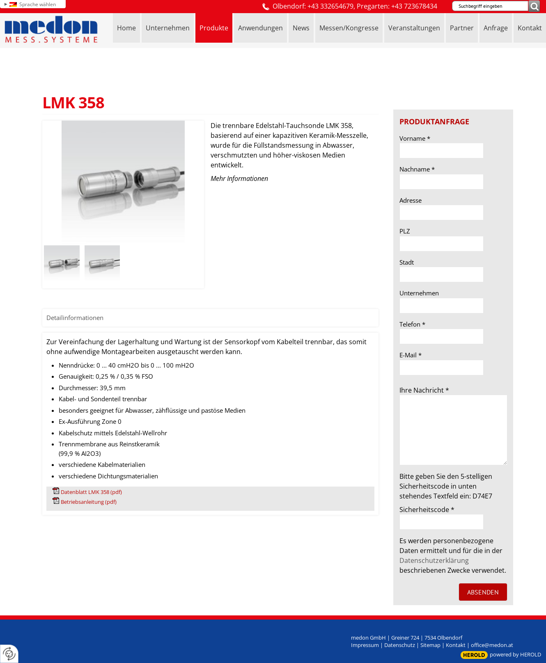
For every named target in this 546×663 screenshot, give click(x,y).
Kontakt (456, 645)
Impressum (365, 645)
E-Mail (410, 355)
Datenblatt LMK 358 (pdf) (91, 492)
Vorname (414, 138)
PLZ (404, 231)
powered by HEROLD (515, 654)
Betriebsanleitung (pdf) (89, 501)
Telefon (412, 324)
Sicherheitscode (426, 509)
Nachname (417, 169)
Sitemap (430, 645)
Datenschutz (399, 645)
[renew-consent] (9, 654)
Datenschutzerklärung (434, 560)
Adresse (410, 200)
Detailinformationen (74, 317)
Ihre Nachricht (424, 390)
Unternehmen (419, 293)
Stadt (406, 262)
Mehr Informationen (239, 178)
